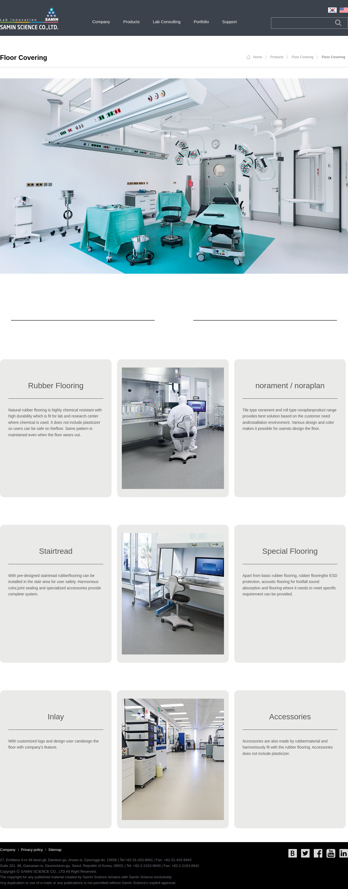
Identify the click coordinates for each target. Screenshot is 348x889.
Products (131, 21)
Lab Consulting (166, 21)
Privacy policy (32, 850)
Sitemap (55, 850)
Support (229, 21)
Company (101, 21)
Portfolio (201, 21)
